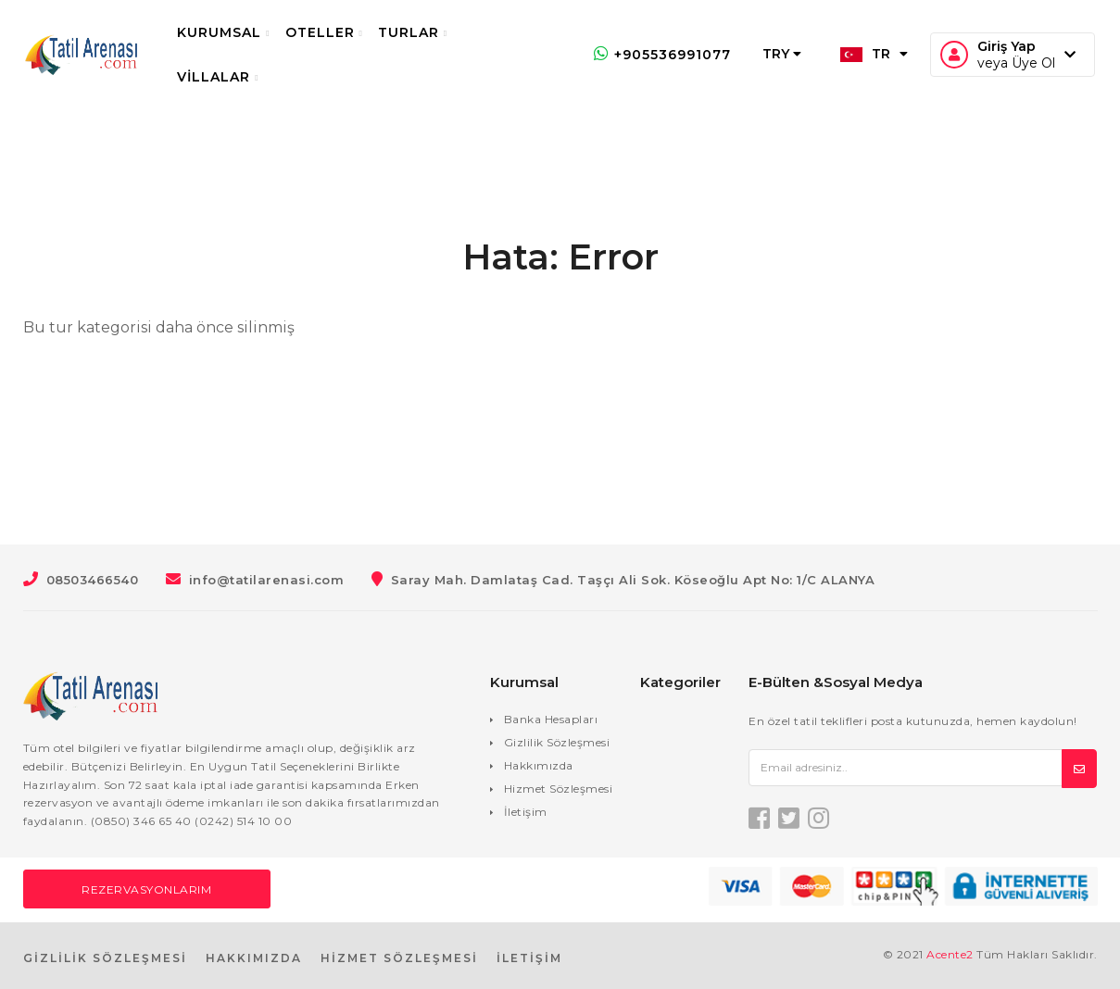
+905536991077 (650, 54)
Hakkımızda (538, 765)
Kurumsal (235, 32)
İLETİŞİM (529, 958)
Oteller (335, 32)
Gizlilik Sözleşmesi (557, 742)
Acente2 (950, 954)
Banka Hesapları (551, 719)
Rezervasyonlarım (146, 889)
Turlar (424, 32)
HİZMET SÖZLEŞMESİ (399, 958)
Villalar (230, 77)
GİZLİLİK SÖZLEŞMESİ (105, 958)
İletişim (525, 812)
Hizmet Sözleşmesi (558, 788)
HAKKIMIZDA (254, 958)
